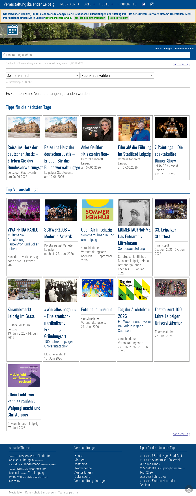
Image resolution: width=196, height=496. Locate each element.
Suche (41, 63)
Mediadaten (16, 492)
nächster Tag (181, 64)
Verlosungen (39, 460)
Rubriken (68, 4)
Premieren (15, 477)
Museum (24, 473)
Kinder (32, 469)
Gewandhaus (25, 456)
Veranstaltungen (26, 63)
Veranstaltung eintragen (90, 481)
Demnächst (13, 456)
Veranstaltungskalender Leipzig (29, 4)
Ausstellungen (16, 464)
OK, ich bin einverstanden (90, 18)
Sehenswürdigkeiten (48, 465)
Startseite (11, 63)
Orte (87, 4)
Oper (35, 456)
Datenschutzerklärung (58, 18)
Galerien (14, 460)
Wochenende (41, 477)
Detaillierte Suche (184, 48)
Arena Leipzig (28, 477)
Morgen (14, 481)
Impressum (49, 492)
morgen (168, 48)
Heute (18, 469)
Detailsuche (82, 476)
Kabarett (12, 469)
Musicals (14, 473)
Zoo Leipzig (36, 472)
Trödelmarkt (32, 464)
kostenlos (80, 464)
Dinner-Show (40, 469)
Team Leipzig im (68, 492)
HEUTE (104, 4)
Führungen (27, 460)
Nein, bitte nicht (118, 18)
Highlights (127, 4)
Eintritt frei (43, 456)
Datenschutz (32, 492)
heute (158, 48)
